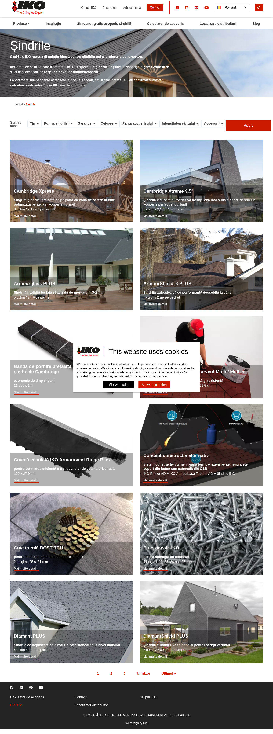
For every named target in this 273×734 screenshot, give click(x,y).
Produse (16, 709)
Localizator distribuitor (91, 709)
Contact (155, 12)
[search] (259, 12)
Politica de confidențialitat (152, 719)
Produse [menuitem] (21, 28)
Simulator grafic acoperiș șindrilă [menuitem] (104, 28)
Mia (145, 727)
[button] (34, 130)
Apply (248, 130)
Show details (118, 385)
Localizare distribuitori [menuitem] (218, 28)
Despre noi (109, 12)
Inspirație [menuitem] (53, 28)
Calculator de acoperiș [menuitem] (165, 28)
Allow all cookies (154, 385)
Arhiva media (132, 12)
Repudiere (182, 719)
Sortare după (15, 129)
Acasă (20, 109)
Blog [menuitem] (256, 28)
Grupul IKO (88, 12)
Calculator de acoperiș (27, 702)
